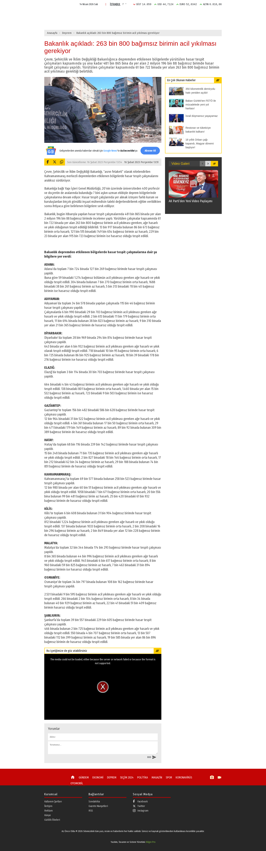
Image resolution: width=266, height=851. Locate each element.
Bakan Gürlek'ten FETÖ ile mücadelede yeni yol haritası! (120, 21)
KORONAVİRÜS (181, 777)
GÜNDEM (86, 13)
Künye (47, 815)
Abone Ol (149, 150)
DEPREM (120, 13)
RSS (91, 810)
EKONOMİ (103, 13)
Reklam (48, 810)
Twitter (139, 805)
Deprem (67, 33)
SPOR (188, 13)
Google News (110, 148)
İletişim (48, 805)
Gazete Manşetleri (98, 805)
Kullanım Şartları (53, 801)
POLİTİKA (156, 13)
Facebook (140, 801)
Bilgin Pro (151, 842)
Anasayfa (52, 33)
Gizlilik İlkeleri (52, 819)
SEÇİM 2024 (138, 13)
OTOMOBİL (76, 782)
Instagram (140, 810)
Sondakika (94, 801)
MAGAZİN (173, 13)
